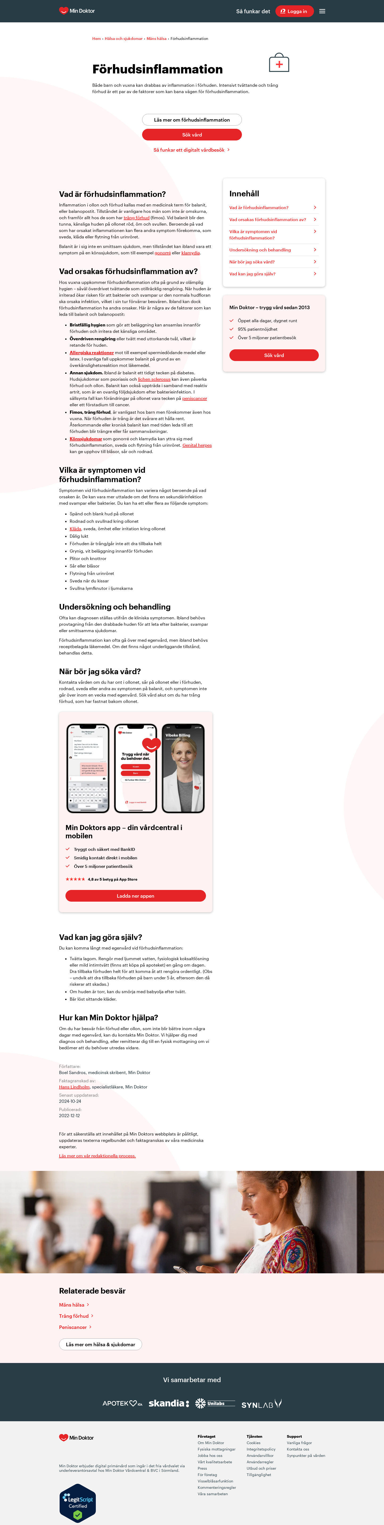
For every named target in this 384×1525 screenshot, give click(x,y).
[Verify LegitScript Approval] (77, 1503)
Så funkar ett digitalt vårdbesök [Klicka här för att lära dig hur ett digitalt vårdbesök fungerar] (189, 150)
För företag (207, 1474)
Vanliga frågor (299, 1442)
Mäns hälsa (157, 38)
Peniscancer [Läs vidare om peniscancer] (73, 1327)
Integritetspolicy (261, 1449)
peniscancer (194, 398)
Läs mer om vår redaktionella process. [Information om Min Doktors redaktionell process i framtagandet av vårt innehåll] (97, 1155)
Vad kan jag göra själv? (252, 273)
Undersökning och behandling (260, 249)
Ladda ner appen (135, 896)
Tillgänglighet (259, 1474)
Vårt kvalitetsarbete (215, 1462)
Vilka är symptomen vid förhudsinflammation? (253, 234)
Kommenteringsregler (217, 1487)
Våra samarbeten (213, 1493)
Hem (96, 38)
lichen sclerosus (154, 379)
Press (202, 1468)
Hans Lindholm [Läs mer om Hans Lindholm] (74, 1086)
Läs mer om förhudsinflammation (192, 120)
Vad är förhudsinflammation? (258, 207)
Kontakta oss (298, 1449)
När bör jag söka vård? (252, 261)
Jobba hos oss (210, 1455)
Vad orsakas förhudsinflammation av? (267, 219)
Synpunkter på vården (306, 1455)
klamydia (190, 252)
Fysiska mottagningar (217, 1449)
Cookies (254, 1442)
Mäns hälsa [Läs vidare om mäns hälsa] (71, 1305)
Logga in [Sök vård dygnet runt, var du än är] (297, 11)
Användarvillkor (260, 1455)
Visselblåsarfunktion (215, 1481)
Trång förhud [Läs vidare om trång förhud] (74, 1316)
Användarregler (260, 1462)
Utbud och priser (261, 1468)
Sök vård (192, 135)
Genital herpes (197, 444)
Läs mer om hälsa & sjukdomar (100, 1344)
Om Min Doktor (211, 1442)
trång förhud (137, 217)
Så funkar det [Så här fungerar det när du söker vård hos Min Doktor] (253, 11)
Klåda (75, 528)
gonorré (163, 252)
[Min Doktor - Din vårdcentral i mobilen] (76, 1448)
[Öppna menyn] (322, 11)
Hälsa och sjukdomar (124, 38)
